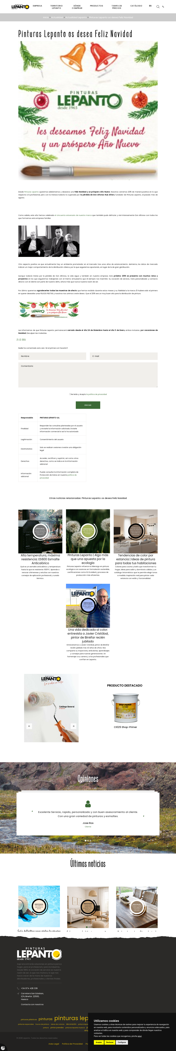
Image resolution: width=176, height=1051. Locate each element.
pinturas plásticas (29, 1019)
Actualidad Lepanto (76, 17)
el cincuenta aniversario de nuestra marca (73, 215)
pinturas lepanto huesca (75, 1028)
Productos (96, 5)
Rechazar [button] (110, 1042)
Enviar (88, 405)
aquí (140, 1036)
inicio (46, 17)
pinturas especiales (26, 1024)
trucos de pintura (42, 1024)
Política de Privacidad (72, 1043)
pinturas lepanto (78, 1018)
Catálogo (136, 5)
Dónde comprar (77, 7)
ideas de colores (57, 1024)
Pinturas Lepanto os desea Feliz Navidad (111, 17)
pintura (46, 1028)
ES (150, 5)
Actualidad (57, 17)
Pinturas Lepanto (31, 192)
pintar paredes (57, 1027)
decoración (71, 1024)
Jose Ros (88, 823)
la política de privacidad (96, 394)
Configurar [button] (122, 1042)
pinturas (46, 1019)
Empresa (37, 5)
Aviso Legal (54, 1043)
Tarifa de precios (117, 7)
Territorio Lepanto (56, 7)
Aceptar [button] (99, 1042)
